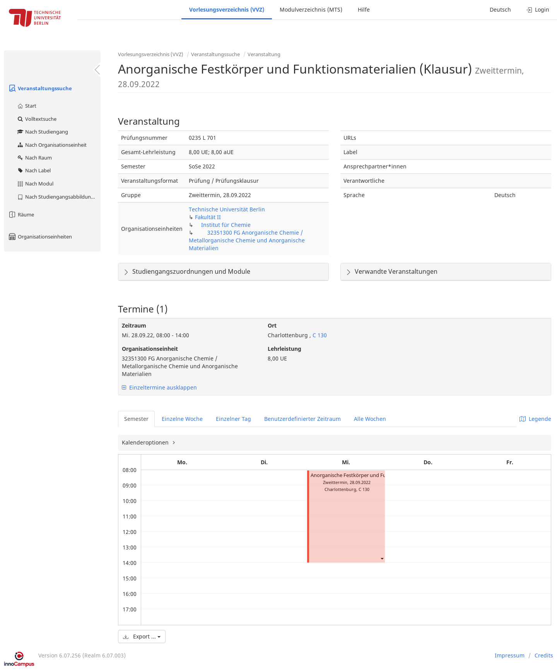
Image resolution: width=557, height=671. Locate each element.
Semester (136, 418)
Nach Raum (34, 157)
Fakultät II (208, 217)
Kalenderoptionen (146, 442)
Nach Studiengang (42, 131)
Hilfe (364, 9)
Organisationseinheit (150, 348)
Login (537, 9)
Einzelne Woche (182, 418)
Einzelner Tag (233, 418)
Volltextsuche (36, 118)
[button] (382, 558)
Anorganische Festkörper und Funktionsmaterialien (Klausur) (381, 475)
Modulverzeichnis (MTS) (311, 9)
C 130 (319, 335)
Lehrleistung (284, 348)
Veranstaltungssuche (40, 88)
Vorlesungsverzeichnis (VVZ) (226, 9)
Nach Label (34, 170)
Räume (21, 214)
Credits (544, 655)
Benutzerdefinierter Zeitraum (302, 418)
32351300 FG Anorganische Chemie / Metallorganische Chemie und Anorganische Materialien (247, 240)
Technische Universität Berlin (227, 209)
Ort (272, 325)
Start (26, 105)
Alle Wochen (370, 418)
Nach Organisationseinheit (52, 144)
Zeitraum (134, 325)
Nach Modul (35, 183)
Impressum (510, 655)
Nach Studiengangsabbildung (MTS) (59, 196)
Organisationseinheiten (40, 236)
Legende (535, 418)
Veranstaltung (264, 54)
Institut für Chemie (226, 224)
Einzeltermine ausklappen (159, 387)
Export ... (142, 636)
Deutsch (500, 9)
